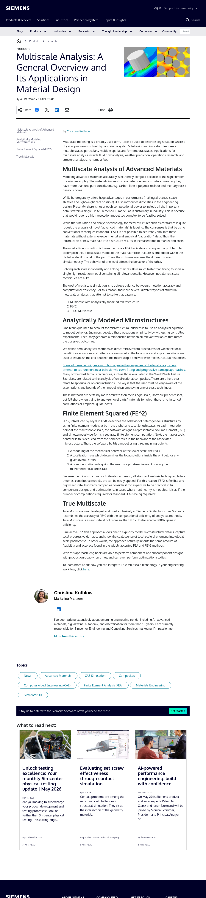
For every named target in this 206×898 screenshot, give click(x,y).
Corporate (146, 31)
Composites (127, 676)
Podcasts (84, 31)
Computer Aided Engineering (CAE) (47, 685)
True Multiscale (25, 156)
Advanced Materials (58, 676)
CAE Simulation (95, 676)
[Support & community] (181, 8)
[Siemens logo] (17, 8)
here (86, 569)
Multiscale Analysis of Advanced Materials (35, 131)
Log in (157, 8)
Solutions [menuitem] (43, 20)
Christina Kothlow (78, 131)
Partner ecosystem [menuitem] (86, 20)
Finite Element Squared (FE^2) (34, 149)
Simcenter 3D (33, 695)
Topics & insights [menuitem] (115, 20)
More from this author (69, 636)
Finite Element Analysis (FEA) (103, 685)
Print (102, 110)
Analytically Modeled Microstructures (28, 141)
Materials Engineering (151, 685)
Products (35, 31)
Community (169, 31)
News (28, 676)
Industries (60, 31)
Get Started (178, 711)
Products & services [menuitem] (18, 20)
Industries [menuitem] (61, 20)
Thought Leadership (114, 31)
